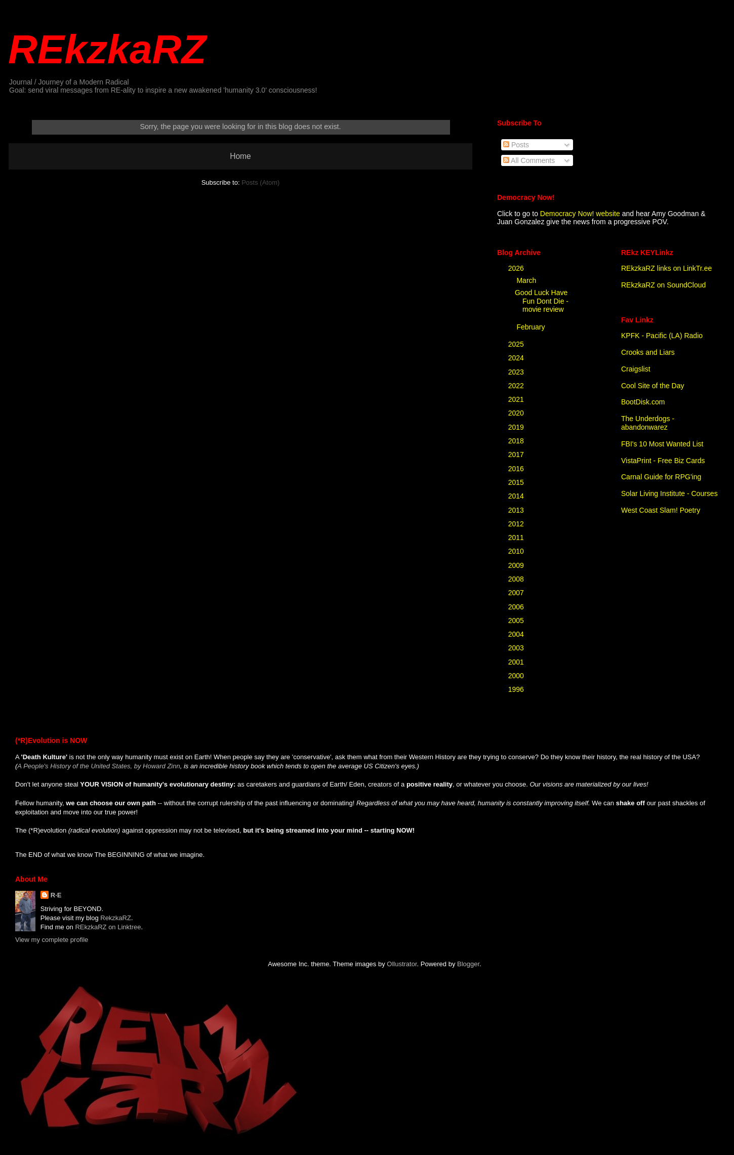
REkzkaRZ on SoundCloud (663, 285)
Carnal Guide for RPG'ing (661, 477)
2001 (517, 662)
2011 (517, 537)
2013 (517, 510)
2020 (517, 413)
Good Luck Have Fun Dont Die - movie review (541, 301)
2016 (517, 469)
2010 (517, 551)
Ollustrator (402, 964)
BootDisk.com (643, 402)
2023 (517, 372)
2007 (517, 593)
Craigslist (635, 369)
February (531, 327)
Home (240, 156)
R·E (56, 895)
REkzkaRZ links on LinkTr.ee (666, 268)
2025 (517, 344)
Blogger (468, 964)
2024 (517, 358)
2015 (517, 482)
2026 (517, 268)
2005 (517, 620)
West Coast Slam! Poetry (660, 510)
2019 (517, 427)
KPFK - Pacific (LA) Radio (662, 336)
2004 (517, 634)
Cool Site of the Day (652, 386)
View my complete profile (51, 939)
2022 (517, 386)
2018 (517, 441)
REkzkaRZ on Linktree (108, 927)
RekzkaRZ (115, 918)
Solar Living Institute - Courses (669, 493)
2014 (517, 496)
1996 (517, 689)
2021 (517, 399)
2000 (517, 676)
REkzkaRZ (107, 49)
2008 (517, 579)
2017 (517, 454)
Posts (516, 145)
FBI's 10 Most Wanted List (662, 444)
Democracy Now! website (580, 214)
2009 (517, 565)
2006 (517, 607)
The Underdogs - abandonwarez (647, 423)
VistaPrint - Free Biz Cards (663, 461)
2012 (517, 524)
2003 (517, 648)
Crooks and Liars (648, 352)
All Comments (529, 160)
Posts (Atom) (260, 182)
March (527, 280)
